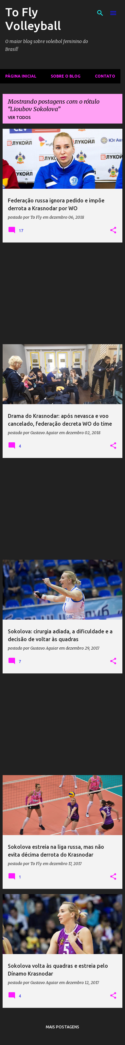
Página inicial (20, 76)
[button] (113, 230)
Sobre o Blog (65, 76)
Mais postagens (62, 1027)
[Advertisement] (62, 293)
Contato (105, 76)
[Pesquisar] (100, 13)
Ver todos (19, 117)
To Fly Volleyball (33, 18)
